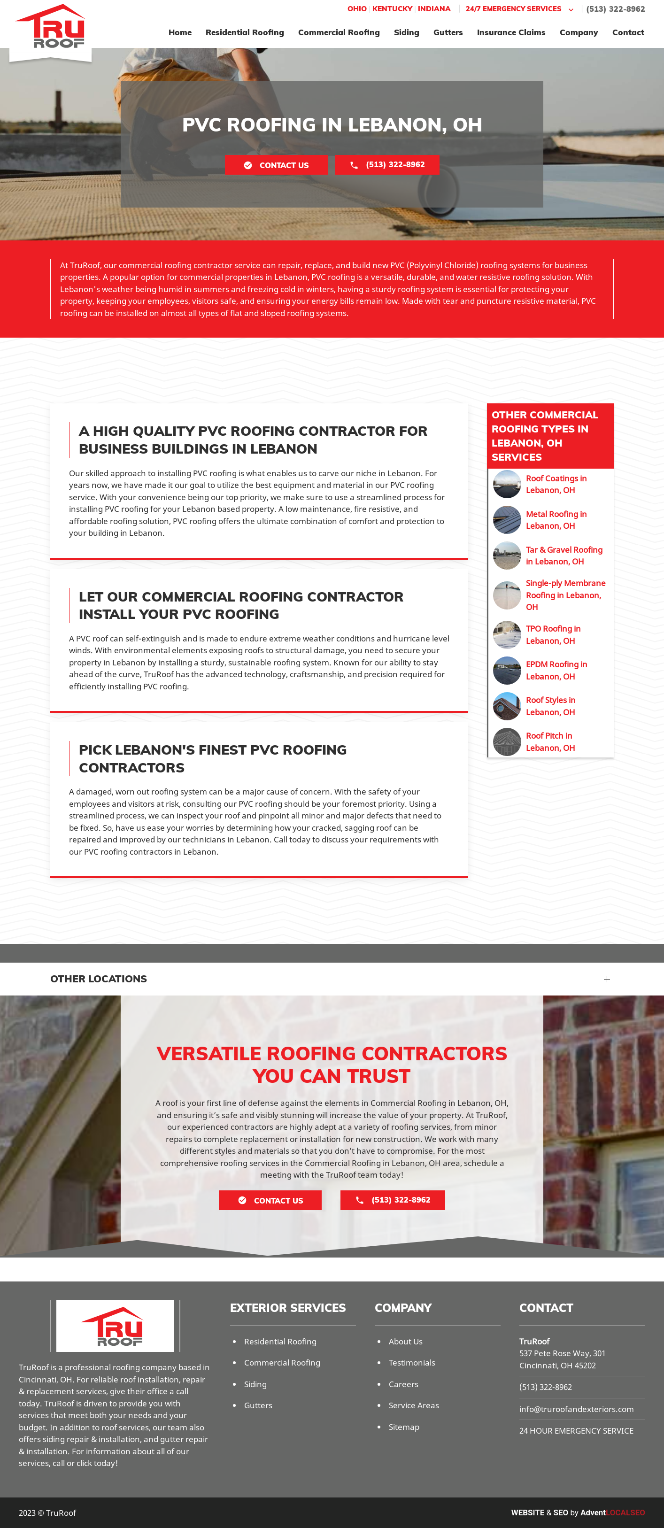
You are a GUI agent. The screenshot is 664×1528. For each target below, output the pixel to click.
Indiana (434, 8)
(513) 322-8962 (615, 9)
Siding (406, 32)
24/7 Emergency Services (521, 9)
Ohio (357, 8)
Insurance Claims (511, 32)
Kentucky (392, 8)
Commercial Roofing (339, 32)
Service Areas (414, 1405)
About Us (406, 1341)
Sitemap (404, 1426)
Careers (403, 1384)
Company (579, 32)
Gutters (448, 32)
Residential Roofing (245, 32)
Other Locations (98, 978)
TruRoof (534, 1341)
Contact (628, 32)
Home (180, 32)
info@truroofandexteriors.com (576, 1409)
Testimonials (412, 1362)
